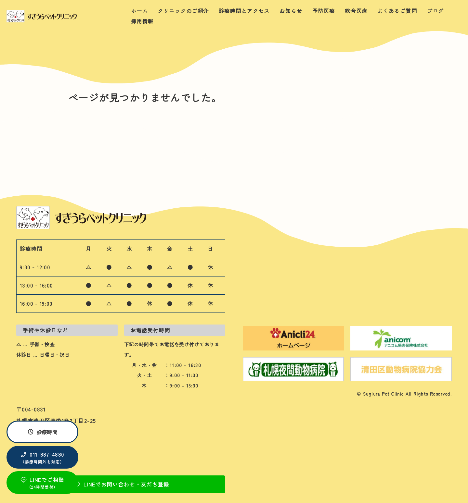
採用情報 (142, 21)
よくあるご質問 (397, 10)
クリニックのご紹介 (183, 10)
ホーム (139, 10)
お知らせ (291, 10)
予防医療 (323, 10)
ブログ (435, 10)
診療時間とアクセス (244, 10)
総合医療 (356, 10)
